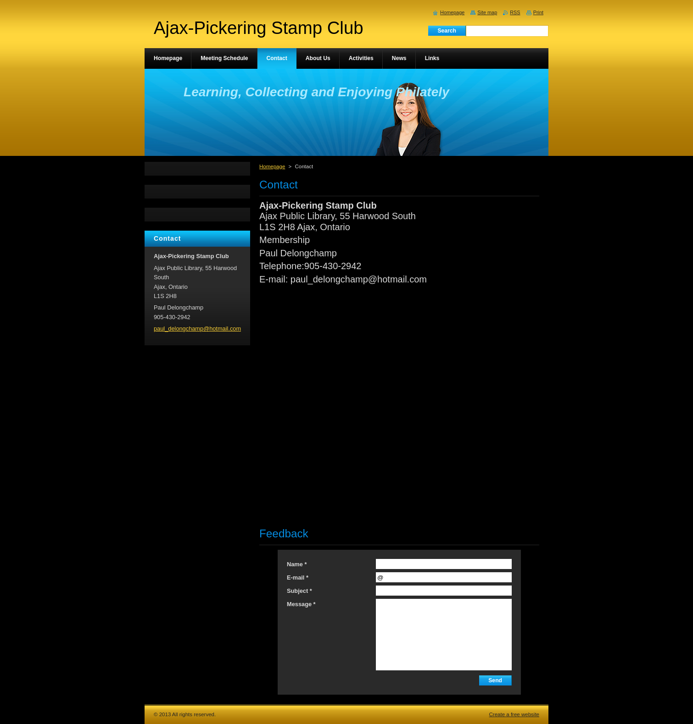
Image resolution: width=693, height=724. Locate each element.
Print (538, 12)
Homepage (272, 166)
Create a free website (514, 714)
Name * (297, 564)
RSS (515, 12)
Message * (301, 604)
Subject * (299, 590)
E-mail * (297, 577)
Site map (487, 12)
